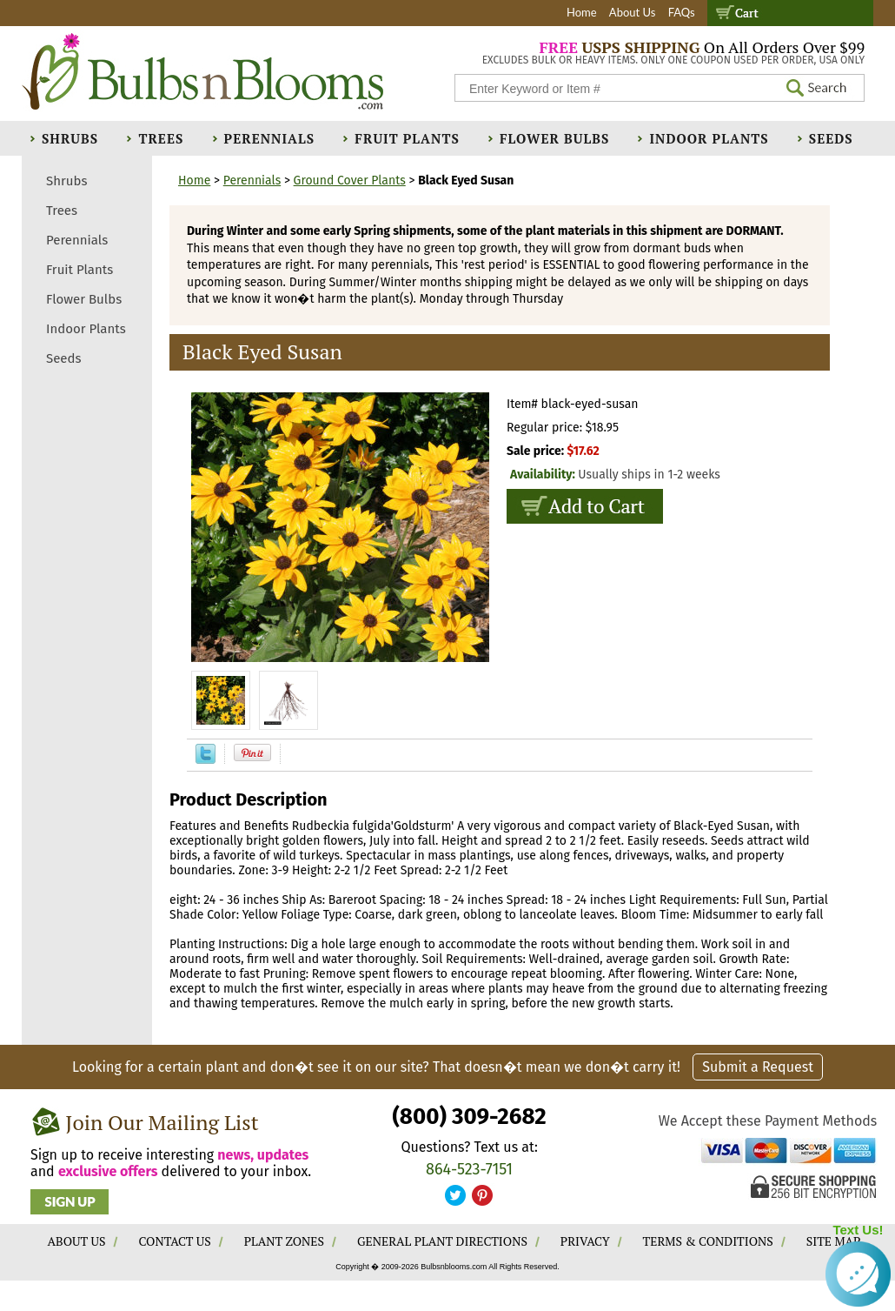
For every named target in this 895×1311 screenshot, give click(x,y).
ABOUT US (77, 1241)
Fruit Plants (407, 138)
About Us (632, 12)
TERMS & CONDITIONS (708, 1241)
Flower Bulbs (554, 138)
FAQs (681, 12)
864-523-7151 (469, 1169)
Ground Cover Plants (350, 180)
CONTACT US (174, 1241)
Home (582, 12)
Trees (160, 138)
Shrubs (70, 138)
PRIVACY (585, 1241)
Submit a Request (757, 1067)
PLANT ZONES (284, 1241)
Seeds (831, 138)
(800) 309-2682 (469, 1116)
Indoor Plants (708, 138)
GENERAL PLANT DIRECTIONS (442, 1241)
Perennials (269, 138)
